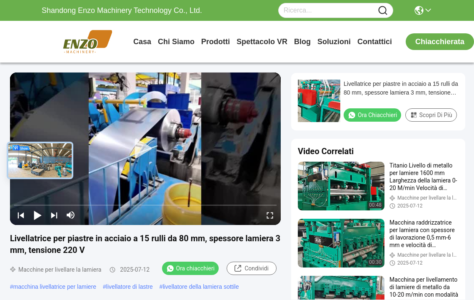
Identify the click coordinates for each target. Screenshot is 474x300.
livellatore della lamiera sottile (201, 286)
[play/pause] (37, 215)
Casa (142, 42)
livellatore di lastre (129, 286)
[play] (145, 148)
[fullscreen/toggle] (270, 215)
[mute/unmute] (70, 215)
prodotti (215, 42)
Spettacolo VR (262, 42)
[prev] (20, 215)
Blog (302, 42)
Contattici (374, 42)
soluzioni (334, 42)
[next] (54, 215)
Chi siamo (176, 42)
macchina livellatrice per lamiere (54, 286)
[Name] (383, 10)
